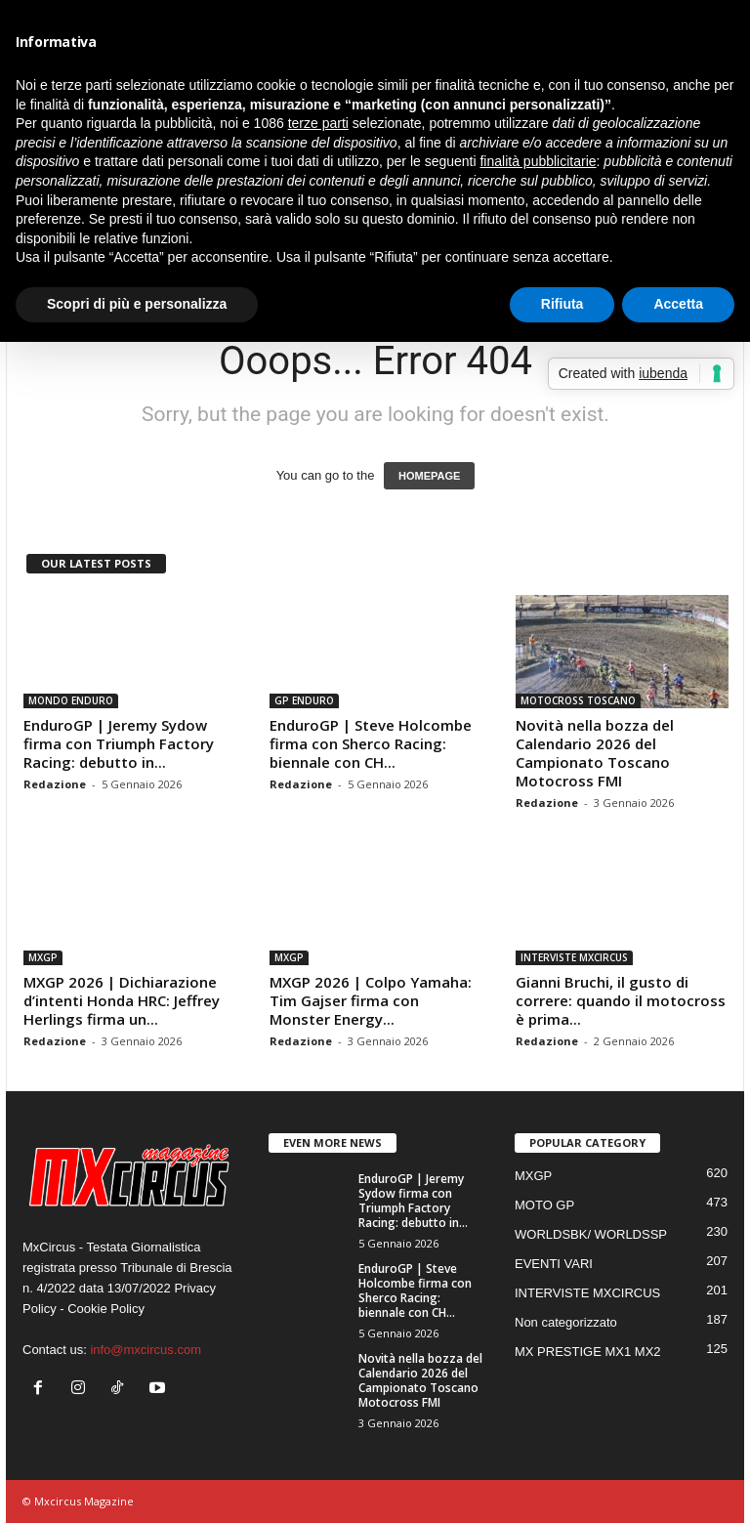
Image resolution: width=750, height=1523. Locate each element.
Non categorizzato (566, 1322)
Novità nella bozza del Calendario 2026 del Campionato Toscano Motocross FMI (595, 752)
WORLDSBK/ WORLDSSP (591, 1234)
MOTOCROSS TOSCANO (578, 700)
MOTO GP (544, 1205)
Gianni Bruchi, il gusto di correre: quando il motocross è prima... (621, 1000)
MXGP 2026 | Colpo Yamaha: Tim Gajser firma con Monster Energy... (371, 1000)
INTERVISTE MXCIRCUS (574, 957)
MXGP (43, 957)
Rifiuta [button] (562, 304)
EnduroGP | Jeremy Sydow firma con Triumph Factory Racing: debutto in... (118, 743)
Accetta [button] (678, 304)
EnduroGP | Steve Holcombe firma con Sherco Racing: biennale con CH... (371, 743)
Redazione (54, 784)
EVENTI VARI (554, 1263)
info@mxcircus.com (145, 1349)
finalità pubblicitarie (537, 161)
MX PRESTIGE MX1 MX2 (588, 1351)
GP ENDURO (304, 700)
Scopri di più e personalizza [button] (137, 304)
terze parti (318, 123)
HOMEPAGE (429, 476)
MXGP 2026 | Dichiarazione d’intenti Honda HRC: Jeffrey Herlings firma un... (121, 1000)
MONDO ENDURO (70, 700)
